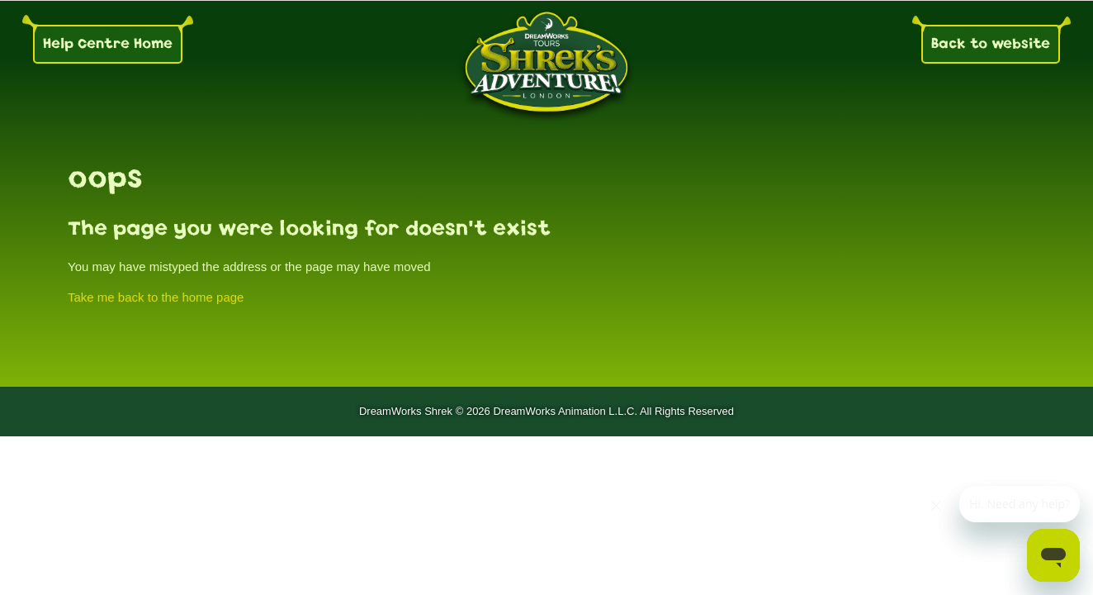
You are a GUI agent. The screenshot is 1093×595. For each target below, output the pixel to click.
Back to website (990, 43)
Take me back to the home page (156, 297)
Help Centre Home (108, 43)
